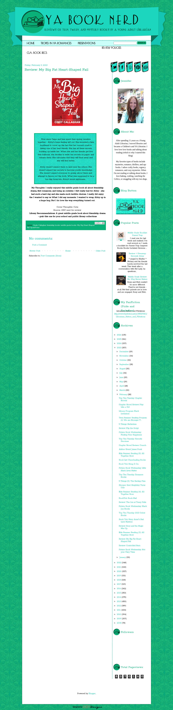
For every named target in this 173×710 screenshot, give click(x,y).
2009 (119, 619)
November (124, 356)
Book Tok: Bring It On (128, 464)
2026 (119, 335)
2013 (119, 601)
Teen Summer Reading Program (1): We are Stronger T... (133, 419)
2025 (119, 339)
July (121, 373)
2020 (119, 571)
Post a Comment (39, 245)
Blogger (92, 693)
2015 (119, 593)
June (121, 377)
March (122, 390)
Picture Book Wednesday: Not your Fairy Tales (132, 550)
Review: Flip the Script (129, 428)
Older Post (100, 251)
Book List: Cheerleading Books (132, 460)
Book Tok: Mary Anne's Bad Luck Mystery (131, 520)
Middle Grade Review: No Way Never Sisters (137, 278)
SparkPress (34, 228)
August (122, 369)
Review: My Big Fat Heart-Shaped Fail (130, 540)
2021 (119, 567)
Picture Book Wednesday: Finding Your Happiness (130, 433)
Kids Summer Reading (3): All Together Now (131, 533)
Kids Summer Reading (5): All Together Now (131, 454)
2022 (119, 563)
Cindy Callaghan (39, 225)
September (124, 364)
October (123, 360)
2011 (119, 610)
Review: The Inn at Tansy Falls (132, 502)
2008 (119, 623)
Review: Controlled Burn (129, 545)
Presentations (86, 43)
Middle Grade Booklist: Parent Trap (137, 234)
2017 (119, 584)
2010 (119, 614)
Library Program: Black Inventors (129, 412)
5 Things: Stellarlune (128, 424)
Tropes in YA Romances (56, 43)
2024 (119, 343)
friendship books (53, 225)
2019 (119, 576)
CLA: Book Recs (37, 52)
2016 (119, 588)
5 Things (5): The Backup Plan (132, 481)
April (121, 386)
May (121, 382)
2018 (119, 580)
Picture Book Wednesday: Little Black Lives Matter (132, 469)
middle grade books (68, 225)
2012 (119, 606)
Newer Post (35, 251)
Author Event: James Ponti (130, 449)
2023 (119, 348)
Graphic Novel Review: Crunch (132, 445)
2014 (119, 597)
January (122, 557)
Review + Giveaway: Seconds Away (137, 254)
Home (30, 43)
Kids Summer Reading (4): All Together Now (131, 493)
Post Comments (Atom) (51, 256)
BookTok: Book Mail (128, 498)
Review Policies (111, 47)
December (124, 351)
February (123, 394)
